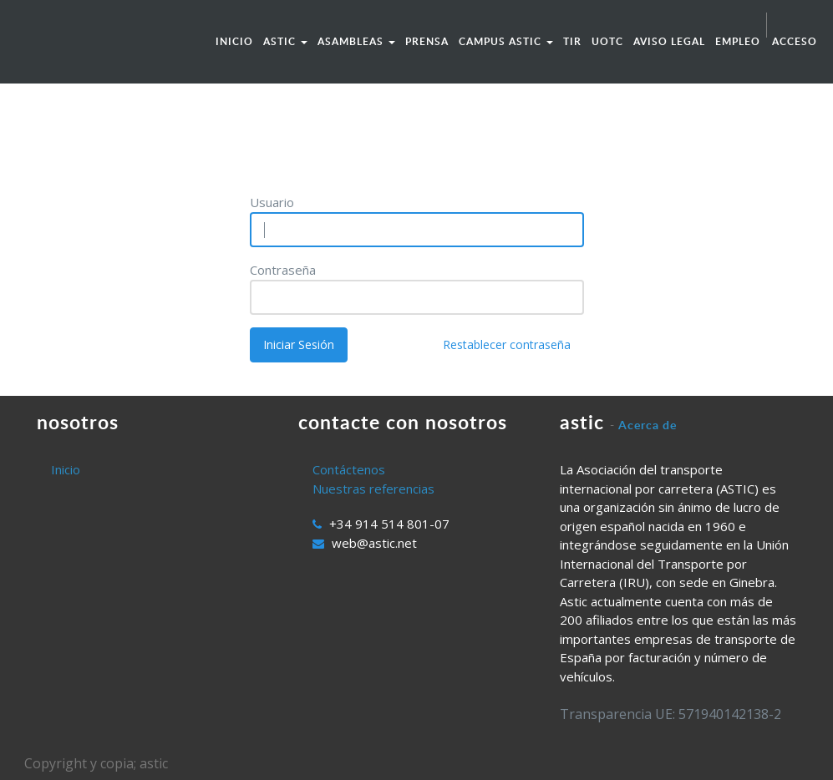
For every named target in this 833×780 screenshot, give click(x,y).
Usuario (272, 202)
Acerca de (647, 425)
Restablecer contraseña (507, 344)
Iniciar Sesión (298, 344)
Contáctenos (348, 469)
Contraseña (283, 269)
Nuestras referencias (373, 488)
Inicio (65, 469)
